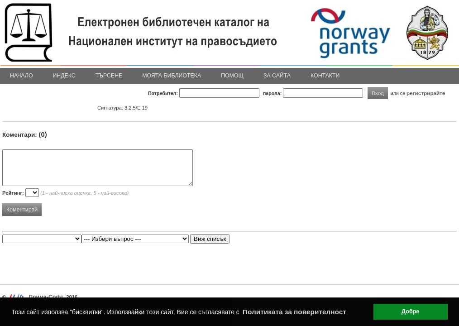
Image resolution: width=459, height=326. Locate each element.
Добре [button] (410, 311)
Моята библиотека (171, 75)
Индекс (64, 75)
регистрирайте (425, 93)
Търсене (109, 75)
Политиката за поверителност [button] (294, 312)
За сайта (277, 75)
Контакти (325, 75)
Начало (21, 75)
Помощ (232, 75)
